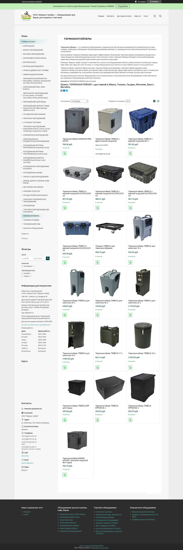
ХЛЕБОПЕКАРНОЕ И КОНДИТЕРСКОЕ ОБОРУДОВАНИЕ (36, 140)
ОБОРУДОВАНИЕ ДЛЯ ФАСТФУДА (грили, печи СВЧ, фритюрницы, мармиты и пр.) (36, 108)
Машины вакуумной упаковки (143, 512)
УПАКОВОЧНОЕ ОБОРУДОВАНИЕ (35, 135)
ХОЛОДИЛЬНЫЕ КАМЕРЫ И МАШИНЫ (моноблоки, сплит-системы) (34, 160)
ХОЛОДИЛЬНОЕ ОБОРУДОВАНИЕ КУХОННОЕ (36, 167)
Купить (65, 153)
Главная (101, 16)
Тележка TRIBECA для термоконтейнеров (105, 247)
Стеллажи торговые (104, 512)
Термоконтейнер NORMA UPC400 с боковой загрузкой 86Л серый (75, 460)
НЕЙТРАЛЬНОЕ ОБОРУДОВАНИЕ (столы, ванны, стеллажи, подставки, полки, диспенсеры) (35, 95)
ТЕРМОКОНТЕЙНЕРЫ (31, 216)
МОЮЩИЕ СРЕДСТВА (31, 191)
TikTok (26, 515)
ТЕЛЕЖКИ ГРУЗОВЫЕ (31, 220)
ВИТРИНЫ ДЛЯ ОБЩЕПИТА (33, 66)
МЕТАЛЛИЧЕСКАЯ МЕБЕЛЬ (33, 187)
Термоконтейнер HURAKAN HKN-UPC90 (77, 140)
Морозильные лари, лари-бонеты (109, 515)
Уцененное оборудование (33, 228)
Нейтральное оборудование (71, 531)
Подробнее (123, 6)
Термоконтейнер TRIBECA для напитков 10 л (141, 247)
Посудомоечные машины (69, 525)
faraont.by (25, 456)
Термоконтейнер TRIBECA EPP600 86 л (139, 407)
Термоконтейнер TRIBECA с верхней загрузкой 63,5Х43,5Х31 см (77, 248)
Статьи (24, 238)
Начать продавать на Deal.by (32, 1)
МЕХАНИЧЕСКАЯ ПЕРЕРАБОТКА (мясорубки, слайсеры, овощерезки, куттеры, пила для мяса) (37, 81)
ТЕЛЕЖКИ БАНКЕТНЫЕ (31, 224)
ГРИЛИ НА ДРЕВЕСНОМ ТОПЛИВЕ (36, 70)
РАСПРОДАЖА (28, 46)
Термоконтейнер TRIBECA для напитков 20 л (76, 302)
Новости (137, 16)
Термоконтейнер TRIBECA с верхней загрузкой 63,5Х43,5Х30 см (142, 193)
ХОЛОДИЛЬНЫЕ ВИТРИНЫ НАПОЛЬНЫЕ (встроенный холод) (36, 146)
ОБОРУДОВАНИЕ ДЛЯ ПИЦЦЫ (34, 102)
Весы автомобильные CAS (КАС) (108, 528)
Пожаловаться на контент (100, 547)
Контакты (110, 16)
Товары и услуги (28, 41)
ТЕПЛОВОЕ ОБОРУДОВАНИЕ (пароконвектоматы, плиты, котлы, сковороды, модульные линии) (36, 129)
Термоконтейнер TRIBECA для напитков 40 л (108, 302)
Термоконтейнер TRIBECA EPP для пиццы (76, 407)
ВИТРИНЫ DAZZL (29, 62)
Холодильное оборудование (107, 520)
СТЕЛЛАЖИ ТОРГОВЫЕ (32, 122)
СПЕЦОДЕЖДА (29, 205)
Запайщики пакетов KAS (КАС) (143, 519)
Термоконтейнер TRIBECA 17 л (109, 353)
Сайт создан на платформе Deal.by (91, 545)
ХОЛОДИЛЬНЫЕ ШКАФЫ (32, 173)
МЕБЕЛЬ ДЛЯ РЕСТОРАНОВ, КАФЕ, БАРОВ (36, 182)
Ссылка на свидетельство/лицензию (35, 325)
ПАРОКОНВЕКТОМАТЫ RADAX (34, 58)
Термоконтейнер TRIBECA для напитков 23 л (141, 302)
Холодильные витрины (105, 517)
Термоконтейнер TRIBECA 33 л (141, 353)
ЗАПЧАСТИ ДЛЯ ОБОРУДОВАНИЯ (35, 177)
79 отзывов (142, 1)
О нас (146, 16)
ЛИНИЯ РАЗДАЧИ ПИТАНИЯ (33, 74)
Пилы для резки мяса (68, 523)
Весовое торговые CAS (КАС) (107, 523)
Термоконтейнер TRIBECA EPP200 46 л (106, 407)
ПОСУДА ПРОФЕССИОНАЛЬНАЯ (35, 195)
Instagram (27, 512)
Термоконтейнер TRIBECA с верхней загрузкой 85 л (140, 140)
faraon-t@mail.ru (27, 463)
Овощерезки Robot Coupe (69, 517)
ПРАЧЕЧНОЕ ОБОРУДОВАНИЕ (34, 118)
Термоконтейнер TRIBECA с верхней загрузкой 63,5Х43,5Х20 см (77, 193)
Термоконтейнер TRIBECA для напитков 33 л (76, 354)
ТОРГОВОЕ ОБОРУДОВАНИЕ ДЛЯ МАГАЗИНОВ (36, 211)
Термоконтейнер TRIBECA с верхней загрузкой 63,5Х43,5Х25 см (109, 193)
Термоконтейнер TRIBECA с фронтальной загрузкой (107, 140)
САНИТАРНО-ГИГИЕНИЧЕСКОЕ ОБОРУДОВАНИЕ (34, 200)
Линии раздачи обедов (68, 528)
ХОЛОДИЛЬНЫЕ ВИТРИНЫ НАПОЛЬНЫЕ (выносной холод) (35, 153)
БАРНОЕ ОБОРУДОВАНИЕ (33, 50)
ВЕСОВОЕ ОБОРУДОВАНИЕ (33, 54)
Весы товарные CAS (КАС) (106, 526)
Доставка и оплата (124, 16)
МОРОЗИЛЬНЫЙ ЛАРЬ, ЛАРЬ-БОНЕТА (34, 88)
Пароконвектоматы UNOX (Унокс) (72, 514)
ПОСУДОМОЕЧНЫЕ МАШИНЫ (34, 114)
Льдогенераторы (66, 520)
